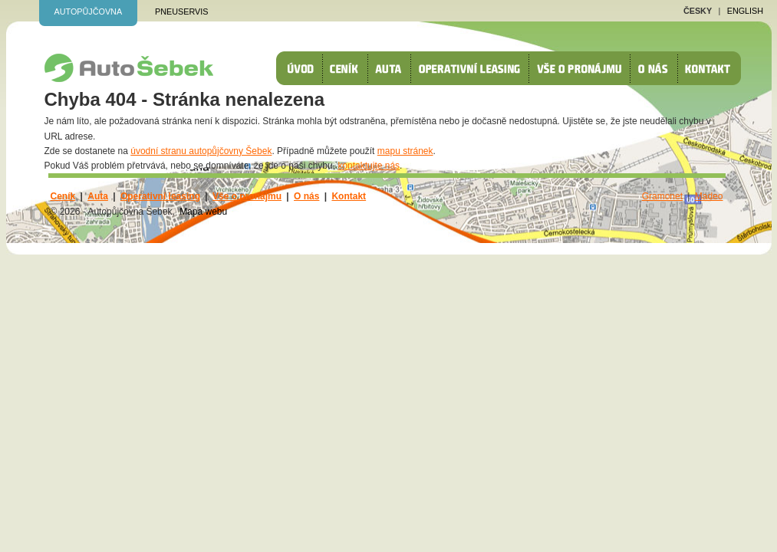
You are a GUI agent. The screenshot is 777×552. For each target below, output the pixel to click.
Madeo (709, 196)
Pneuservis (181, 11)
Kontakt (713, 68)
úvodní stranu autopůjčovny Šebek (201, 151)
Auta (393, 68)
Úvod (305, 68)
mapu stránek (405, 151)
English (745, 10)
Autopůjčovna (88, 11)
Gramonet (662, 196)
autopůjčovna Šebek (128, 68)
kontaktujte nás (368, 165)
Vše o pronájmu (583, 68)
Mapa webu (203, 211)
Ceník (349, 68)
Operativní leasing (473, 68)
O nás (657, 68)
